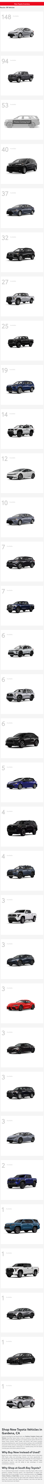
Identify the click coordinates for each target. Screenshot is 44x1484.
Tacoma (12, 1441)
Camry (7, 1441)
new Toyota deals (17, 1436)
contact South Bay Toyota (15, 1479)
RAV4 (16, 1441)
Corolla (20, 1441)
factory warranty (27, 1455)
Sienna (28, 1441)
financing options (17, 1472)
